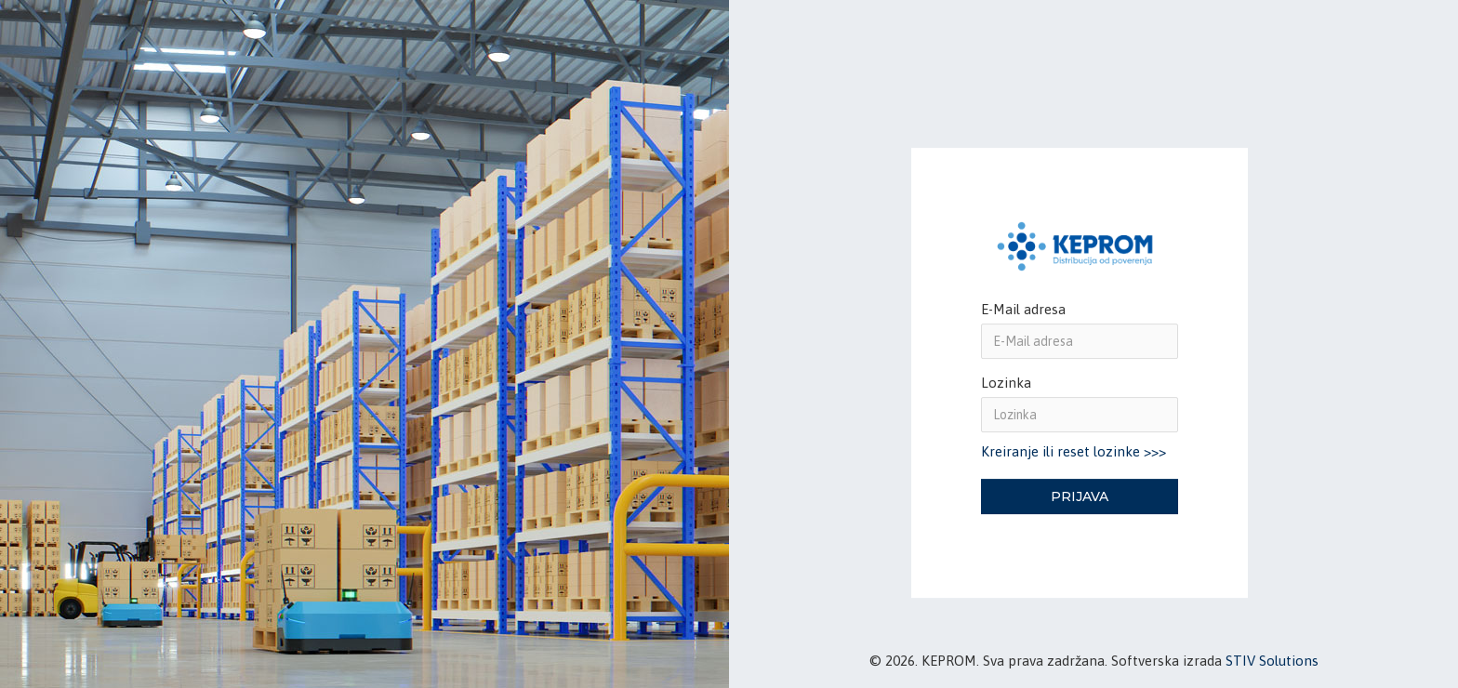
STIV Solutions (1272, 660)
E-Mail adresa (1023, 309)
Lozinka (1006, 382)
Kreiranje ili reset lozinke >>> (1073, 452)
